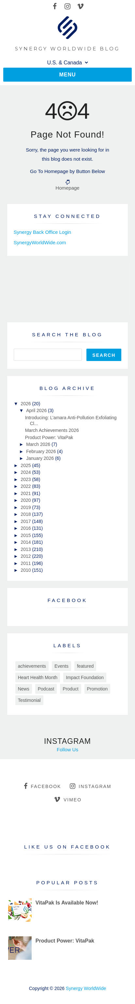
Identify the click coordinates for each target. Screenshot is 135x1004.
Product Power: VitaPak (49, 437)
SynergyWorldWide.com (40, 242)
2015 (26, 535)
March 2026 (39, 444)
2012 (26, 556)
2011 (26, 563)
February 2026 (41, 451)
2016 (26, 528)
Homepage (67, 188)
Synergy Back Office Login (42, 232)
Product (70, 688)
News (23, 688)
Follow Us (67, 749)
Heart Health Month (37, 677)
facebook (42, 786)
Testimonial (29, 700)
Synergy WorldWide (86, 988)
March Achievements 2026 (52, 430)
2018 (26, 514)
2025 (26, 465)
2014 (26, 542)
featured (85, 666)
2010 (26, 570)
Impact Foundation (85, 677)
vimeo (68, 799)
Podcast (46, 688)
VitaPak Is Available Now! (67, 902)
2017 (26, 521)
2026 (26, 403)
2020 (26, 500)
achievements (32, 666)
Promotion (97, 688)
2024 (26, 472)
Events (61, 666)
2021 (26, 493)
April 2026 (37, 410)
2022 (26, 486)
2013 (26, 549)
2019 (26, 507)
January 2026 (40, 458)
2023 (26, 479)
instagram (90, 786)
